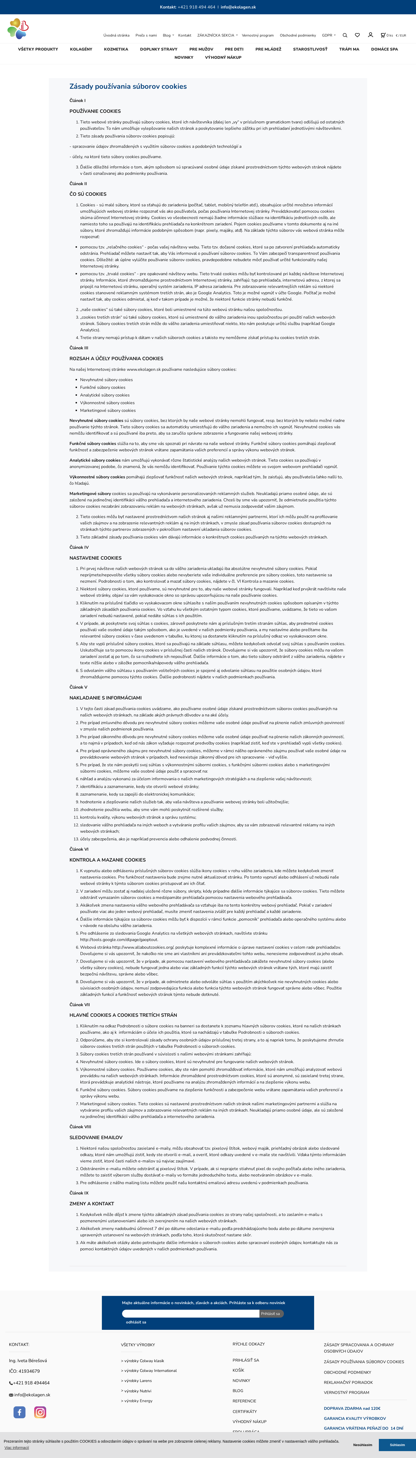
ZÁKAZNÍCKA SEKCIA (215, 35)
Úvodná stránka (116, 35)
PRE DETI (234, 49)
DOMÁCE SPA (384, 49)
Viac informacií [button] (17, 1448)
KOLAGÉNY (81, 49)
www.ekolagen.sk (144, 369)
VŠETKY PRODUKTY (38, 49)
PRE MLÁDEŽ (268, 49)
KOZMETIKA (116, 49)
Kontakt (184, 35)
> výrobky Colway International (149, 1370)
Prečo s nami (146, 35)
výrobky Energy (138, 1400)
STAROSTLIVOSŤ (310, 49)
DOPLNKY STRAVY (158, 49)
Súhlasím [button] (397, 1445)
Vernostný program (258, 35)
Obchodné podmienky (298, 35)
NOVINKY (184, 57)
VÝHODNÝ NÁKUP (223, 57)
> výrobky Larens (136, 1380)
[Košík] (387, 35)
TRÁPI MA (349, 49)
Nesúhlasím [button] (362, 1445)
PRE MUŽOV (201, 49)
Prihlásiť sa (270, 1313)
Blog (167, 35)
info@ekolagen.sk (238, 7)
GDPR (327, 35)
